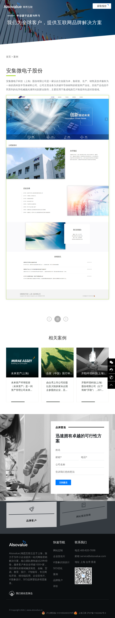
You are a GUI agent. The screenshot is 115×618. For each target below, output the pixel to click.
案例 (15, 56)
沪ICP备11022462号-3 (96, 613)
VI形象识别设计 (61, 562)
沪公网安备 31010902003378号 (60, 613)
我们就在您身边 (21, 593)
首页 (8, 56)
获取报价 (103, 6)
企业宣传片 (59, 556)
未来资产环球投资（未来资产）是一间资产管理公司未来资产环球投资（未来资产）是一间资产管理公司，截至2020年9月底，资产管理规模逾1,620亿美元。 (22, 386)
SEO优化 (57, 568)
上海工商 (82, 613)
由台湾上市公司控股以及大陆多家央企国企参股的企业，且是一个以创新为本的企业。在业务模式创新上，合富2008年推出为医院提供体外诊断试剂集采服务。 (57, 386)
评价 (55, 586)
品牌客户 (31, 513)
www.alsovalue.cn (34, 610)
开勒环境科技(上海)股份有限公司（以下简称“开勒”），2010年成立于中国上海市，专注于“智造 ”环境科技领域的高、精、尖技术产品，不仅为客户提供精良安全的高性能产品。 (92, 386)
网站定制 (58, 550)
